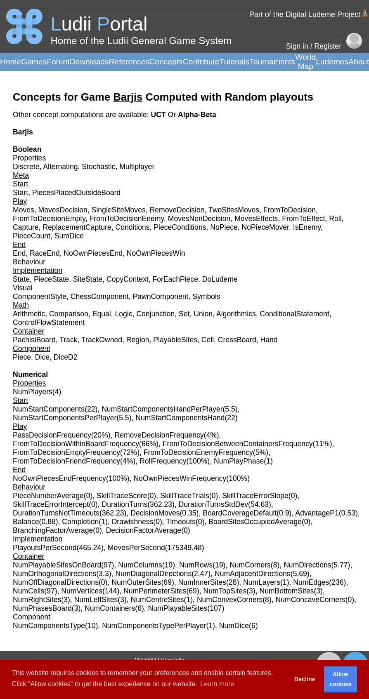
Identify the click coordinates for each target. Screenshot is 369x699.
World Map (305, 62)
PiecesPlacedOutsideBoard (76, 192)
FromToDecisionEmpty (49, 218)
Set (184, 314)
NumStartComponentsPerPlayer (64, 418)
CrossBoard (237, 340)
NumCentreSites (157, 599)
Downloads (89, 61)
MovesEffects (256, 218)
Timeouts (181, 522)
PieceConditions (180, 227)
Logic (123, 314)
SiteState (87, 279)
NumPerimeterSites (155, 591)
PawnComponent (160, 296)
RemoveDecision (177, 210)
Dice (42, 357)
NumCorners (250, 565)
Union (203, 314)
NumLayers (261, 582)
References (129, 61)
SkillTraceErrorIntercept (51, 504)
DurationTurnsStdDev (213, 504)
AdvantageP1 (317, 513)
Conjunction (155, 314)
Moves (23, 210)
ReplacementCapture (77, 227)
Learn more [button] (217, 683)
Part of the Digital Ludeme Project (304, 14)
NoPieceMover (265, 227)
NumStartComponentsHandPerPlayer (162, 409)
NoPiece (224, 227)
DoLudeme (220, 279)
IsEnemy (307, 227)
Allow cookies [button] (340, 679)
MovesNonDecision (199, 218)
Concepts (166, 61)
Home (10, 61)
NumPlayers (32, 392)
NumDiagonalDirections (153, 574)
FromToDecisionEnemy (126, 218)
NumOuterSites (136, 582)
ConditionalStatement (294, 314)
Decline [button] (304, 679)
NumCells (28, 591)
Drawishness (133, 522)
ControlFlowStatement (49, 322)
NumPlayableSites (178, 608)
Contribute (201, 61)
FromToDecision (289, 210)
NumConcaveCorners (310, 599)
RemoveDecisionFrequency (158, 435)
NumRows (196, 565)
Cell (207, 340)
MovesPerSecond (136, 548)
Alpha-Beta (197, 115)
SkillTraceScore (122, 496)
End (19, 253)
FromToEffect (303, 218)
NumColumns (140, 565)
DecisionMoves (155, 513)
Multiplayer (136, 166)
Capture (26, 227)
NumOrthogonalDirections (54, 574)
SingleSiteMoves (119, 210)
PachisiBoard (34, 340)
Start (20, 192)
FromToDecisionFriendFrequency (66, 461)
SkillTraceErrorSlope (255, 496)
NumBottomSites (286, 591)
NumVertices (81, 591)
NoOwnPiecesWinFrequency (179, 478)
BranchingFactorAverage (53, 530)
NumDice (234, 625)
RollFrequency (163, 461)
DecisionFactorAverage (144, 530)
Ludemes (332, 61)
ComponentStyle (39, 296)
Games (34, 61)
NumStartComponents (49, 409)
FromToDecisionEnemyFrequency (198, 452)
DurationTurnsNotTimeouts (56, 513)
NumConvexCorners (230, 599)
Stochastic (98, 166)
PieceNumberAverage (48, 496)
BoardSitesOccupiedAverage (255, 522)
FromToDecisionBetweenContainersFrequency (238, 444)
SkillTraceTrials (184, 496)
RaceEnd (44, 253)
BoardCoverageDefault (240, 513)
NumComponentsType (49, 625)
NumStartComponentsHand (180, 418)
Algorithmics (236, 314)
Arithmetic (29, 314)
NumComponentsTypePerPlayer (154, 625)
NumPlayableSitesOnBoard (57, 565)
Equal (101, 314)
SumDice (69, 236)
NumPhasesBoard (42, 608)
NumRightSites (37, 599)
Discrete (26, 166)
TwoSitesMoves (233, 210)
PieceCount (31, 236)
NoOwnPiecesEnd (93, 253)
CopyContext (127, 279)
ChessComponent (100, 296)
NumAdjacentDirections (253, 574)
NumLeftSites (96, 599)
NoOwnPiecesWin (156, 253)
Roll (335, 218)
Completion (80, 522)
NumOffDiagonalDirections (56, 582)
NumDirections (307, 565)
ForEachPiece (175, 279)
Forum (58, 61)
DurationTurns (124, 504)
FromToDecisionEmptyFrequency (66, 452)
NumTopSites (225, 591)
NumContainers (110, 608)
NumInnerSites (202, 582)
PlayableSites (175, 340)
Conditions (132, 227)
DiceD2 (66, 357)
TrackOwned (101, 340)
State (21, 279)
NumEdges (311, 582)
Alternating (60, 166)
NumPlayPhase (239, 461)
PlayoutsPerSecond (45, 548)
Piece (22, 357)
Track (68, 340)
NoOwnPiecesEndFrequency (59, 478)
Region (137, 340)
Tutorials (234, 61)
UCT (159, 115)
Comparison (68, 314)
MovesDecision (63, 210)
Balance (26, 522)
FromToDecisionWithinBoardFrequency (76, 444)
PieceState (51, 279)
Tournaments (272, 61)
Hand (269, 340)
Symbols (206, 296)
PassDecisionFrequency (52, 435)
